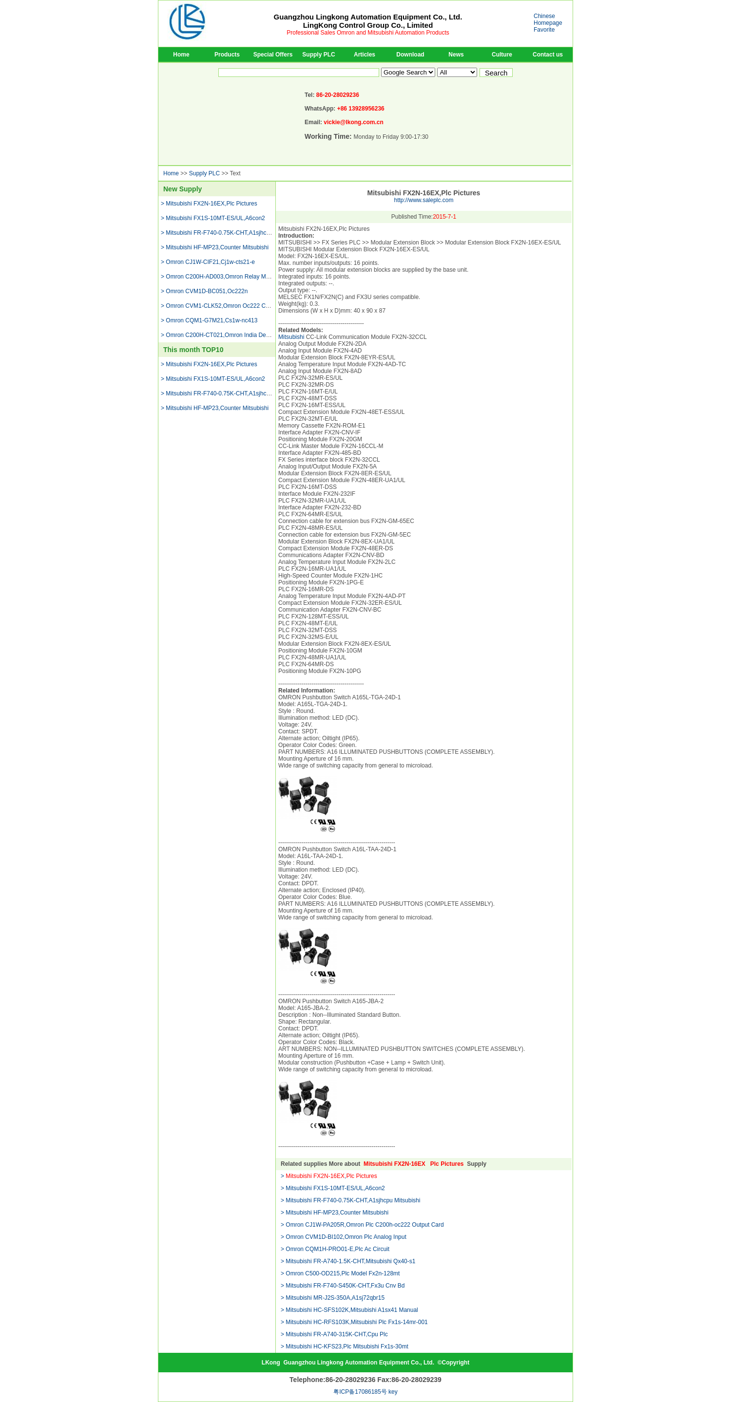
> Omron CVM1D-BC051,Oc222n (204, 291)
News (455, 54)
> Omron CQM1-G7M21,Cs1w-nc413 (209, 320)
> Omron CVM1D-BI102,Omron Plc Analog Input (343, 1237)
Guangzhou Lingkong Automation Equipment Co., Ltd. (358, 1362)
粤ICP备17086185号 (359, 1391)
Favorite (544, 29)
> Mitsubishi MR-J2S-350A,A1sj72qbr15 (333, 1297)
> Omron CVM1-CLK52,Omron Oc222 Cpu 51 (220, 305)
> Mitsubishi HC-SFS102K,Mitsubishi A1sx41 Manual (349, 1310)
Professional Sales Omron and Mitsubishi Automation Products (368, 32)
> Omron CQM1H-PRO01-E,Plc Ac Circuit (335, 1249)
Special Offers (273, 54)
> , (329, 1176)
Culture (502, 54)
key (393, 1391)
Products (227, 54)
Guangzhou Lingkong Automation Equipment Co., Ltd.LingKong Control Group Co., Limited (368, 21)
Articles (364, 54)
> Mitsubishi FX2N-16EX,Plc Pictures (209, 203)
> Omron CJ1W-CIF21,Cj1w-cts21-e (208, 262)
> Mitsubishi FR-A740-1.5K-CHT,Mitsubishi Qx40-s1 (348, 1261)
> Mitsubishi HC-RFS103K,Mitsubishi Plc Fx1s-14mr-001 (354, 1322)
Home (181, 54)
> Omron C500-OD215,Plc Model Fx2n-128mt (340, 1273)
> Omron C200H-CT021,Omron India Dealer (218, 335)
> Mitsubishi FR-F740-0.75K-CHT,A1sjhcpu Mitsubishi (230, 232)
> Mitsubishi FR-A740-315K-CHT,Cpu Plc (334, 1334)
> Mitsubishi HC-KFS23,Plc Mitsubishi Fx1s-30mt (344, 1346)
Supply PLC (318, 54)
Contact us (548, 54)
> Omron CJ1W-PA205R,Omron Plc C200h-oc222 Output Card (362, 1224)
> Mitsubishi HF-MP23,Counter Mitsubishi (215, 247)
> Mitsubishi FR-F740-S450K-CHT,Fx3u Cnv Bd (342, 1285)
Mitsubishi (291, 337)
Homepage (548, 22)
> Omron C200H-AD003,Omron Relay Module (220, 276)
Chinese (544, 16)
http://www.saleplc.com (423, 200)
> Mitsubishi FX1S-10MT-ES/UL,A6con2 (213, 218)
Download (410, 54)
